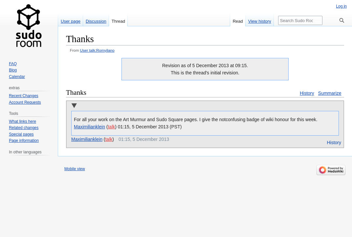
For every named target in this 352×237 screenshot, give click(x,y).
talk (111, 126)
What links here (22, 121)
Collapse (74, 106)
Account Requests (25, 102)
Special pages (21, 134)
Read (238, 21)
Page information (24, 140)
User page (70, 21)
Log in (341, 6)
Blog (13, 70)
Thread (118, 21)
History (307, 93)
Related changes (23, 127)
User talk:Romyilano (97, 50)
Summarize (329, 93)
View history (259, 21)
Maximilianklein (89, 126)
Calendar (17, 76)
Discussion (96, 21)
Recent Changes (23, 95)
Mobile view (74, 169)
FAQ (13, 64)
